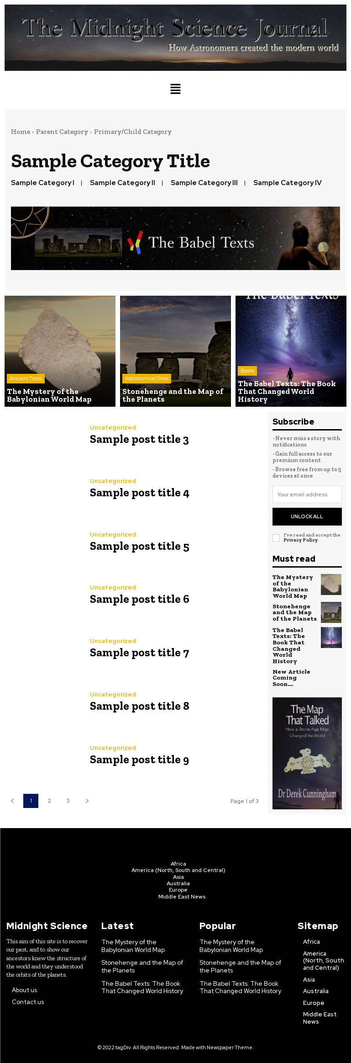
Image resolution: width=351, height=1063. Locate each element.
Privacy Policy (300, 540)
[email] (307, 494)
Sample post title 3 (137, 438)
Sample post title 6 (137, 599)
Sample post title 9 (137, 759)
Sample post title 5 (137, 545)
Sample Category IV (287, 183)
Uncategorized (113, 428)
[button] (175, 90)
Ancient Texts (26, 379)
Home (20, 132)
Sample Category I (42, 183)
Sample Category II (122, 183)
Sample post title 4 (138, 492)
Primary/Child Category (133, 132)
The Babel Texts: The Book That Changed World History (294, 640)
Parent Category (62, 132)
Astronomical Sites (146, 379)
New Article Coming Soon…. (290, 668)
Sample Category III (204, 183)
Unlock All (307, 516)
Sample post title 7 (137, 652)
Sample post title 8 (137, 705)
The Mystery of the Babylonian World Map (291, 586)
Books (247, 379)
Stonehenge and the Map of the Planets (294, 610)
